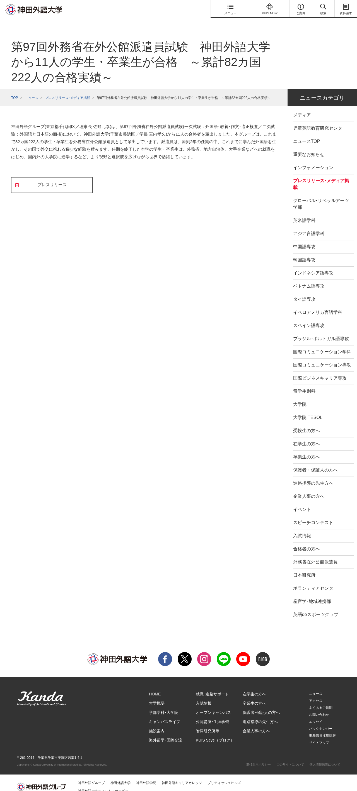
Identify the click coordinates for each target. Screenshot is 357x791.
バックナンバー (320, 721)
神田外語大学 (120, 775)
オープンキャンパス (213, 704)
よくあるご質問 (320, 700)
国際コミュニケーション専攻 (322, 356)
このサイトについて (290, 756)
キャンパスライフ (164, 713)
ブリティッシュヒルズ (224, 775)
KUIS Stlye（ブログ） (215, 732)
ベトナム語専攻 (308, 278)
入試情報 (302, 527)
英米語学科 (304, 212)
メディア (302, 107)
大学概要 (157, 695)
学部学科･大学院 (163, 704)
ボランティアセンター (315, 580)
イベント (302, 501)
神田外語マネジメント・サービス (103, 783)
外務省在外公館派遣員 (315, 553)
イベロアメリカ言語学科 (317, 304)
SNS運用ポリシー (258, 756)
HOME (155, 686)
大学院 (300, 396)
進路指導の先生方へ (313, 475)
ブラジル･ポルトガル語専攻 (321, 330)
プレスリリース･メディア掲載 (67, 90)
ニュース (31, 90)
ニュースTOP (306, 133)
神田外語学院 (146, 775)
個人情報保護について (325, 756)
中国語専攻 (304, 238)
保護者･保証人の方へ (261, 704)
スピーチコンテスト (313, 514)
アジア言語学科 (308, 225)
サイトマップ (319, 734)
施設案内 (157, 723)
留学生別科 (304, 383)
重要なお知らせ (308, 146)
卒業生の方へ (306, 448)
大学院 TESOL (307, 409)
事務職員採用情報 (322, 728)
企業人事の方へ (308, 488)
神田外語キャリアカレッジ (182, 775)
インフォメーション (313, 159)
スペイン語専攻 (308, 317)
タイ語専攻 (304, 291)
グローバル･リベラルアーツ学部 (321, 196)
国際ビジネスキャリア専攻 (320, 370)
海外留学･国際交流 (165, 732)
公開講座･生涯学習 (212, 713)
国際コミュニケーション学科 (322, 343)
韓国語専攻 (304, 251)
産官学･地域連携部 (312, 593)
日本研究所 (304, 567)
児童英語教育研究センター (320, 120)
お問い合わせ (319, 707)
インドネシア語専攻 (313, 264)
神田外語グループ (91, 775)
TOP (14, 90)
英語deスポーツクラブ (315, 606)
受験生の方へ (306, 422)
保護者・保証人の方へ (315, 462)
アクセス (315, 693)
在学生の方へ (306, 435)
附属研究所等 (207, 723)
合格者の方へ (306, 540)
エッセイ (315, 714)
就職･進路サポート (212, 686)
